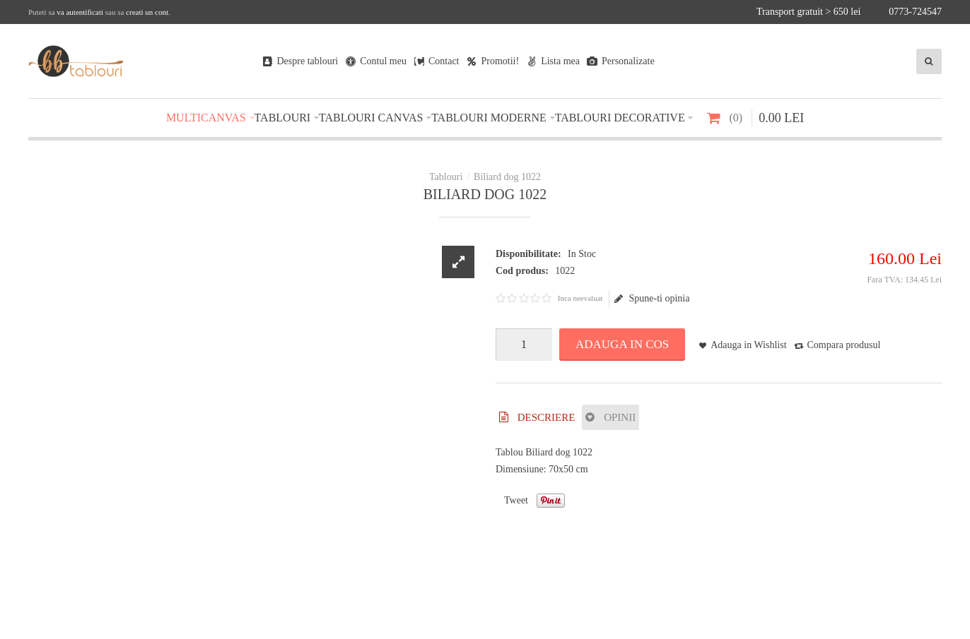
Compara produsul (844, 345)
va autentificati (80, 12)
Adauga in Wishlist (748, 345)
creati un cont (147, 12)
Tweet (516, 500)
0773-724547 (915, 11)
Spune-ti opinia (651, 298)
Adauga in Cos (622, 344)
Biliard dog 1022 (507, 177)
